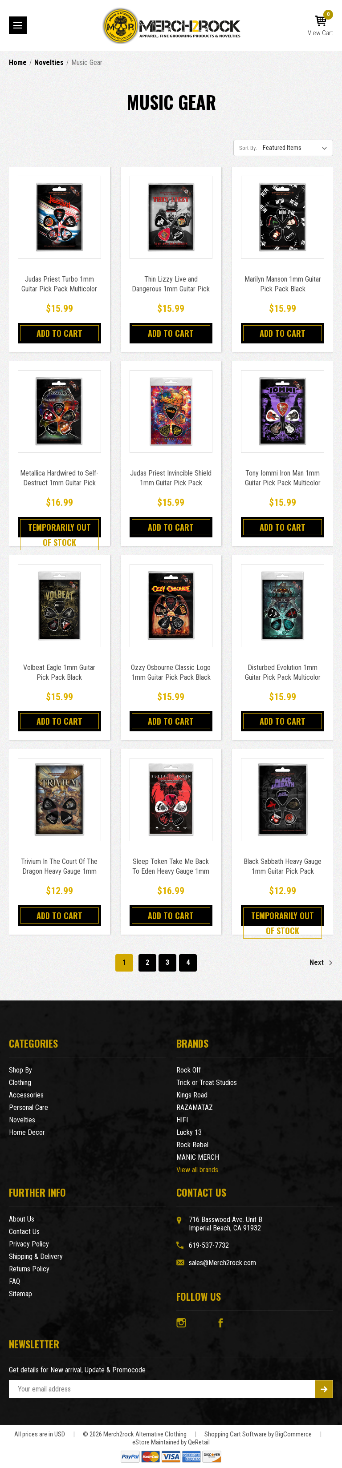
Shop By (20, 1070)
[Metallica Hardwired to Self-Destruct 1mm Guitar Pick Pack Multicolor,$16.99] (59, 411)
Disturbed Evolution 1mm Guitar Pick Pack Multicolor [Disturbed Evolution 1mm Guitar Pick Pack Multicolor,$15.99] (283, 672)
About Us (21, 1219)
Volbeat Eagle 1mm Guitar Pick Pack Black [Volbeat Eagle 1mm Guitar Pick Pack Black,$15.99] (59, 672)
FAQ (14, 1281)
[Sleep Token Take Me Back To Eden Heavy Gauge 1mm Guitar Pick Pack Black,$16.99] (171, 799)
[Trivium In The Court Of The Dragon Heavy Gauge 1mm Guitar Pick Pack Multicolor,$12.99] (59, 799)
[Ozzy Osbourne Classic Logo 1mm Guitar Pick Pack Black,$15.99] (171, 605)
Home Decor (27, 1132)
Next (321, 963)
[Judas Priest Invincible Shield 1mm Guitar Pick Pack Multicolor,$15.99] (171, 411)
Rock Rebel (192, 1145)
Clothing (20, 1082)
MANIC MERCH (197, 1157)
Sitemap (20, 1294)
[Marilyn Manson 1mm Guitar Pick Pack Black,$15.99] (282, 217)
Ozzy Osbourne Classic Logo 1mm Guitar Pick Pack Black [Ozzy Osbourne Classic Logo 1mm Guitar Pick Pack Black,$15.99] (171, 672)
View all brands (197, 1170)
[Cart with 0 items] (320, 26)
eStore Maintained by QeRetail (171, 1442)
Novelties (22, 1120)
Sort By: (248, 148)
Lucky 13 (189, 1132)
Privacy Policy (29, 1244)
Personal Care (28, 1107)
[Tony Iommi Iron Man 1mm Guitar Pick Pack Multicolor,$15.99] (282, 411)
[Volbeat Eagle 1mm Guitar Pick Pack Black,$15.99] (59, 605)
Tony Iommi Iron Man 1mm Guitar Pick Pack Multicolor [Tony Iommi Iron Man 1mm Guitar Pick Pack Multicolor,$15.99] (283, 478)
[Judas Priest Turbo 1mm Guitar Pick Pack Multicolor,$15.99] (59, 217)
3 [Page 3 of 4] (167, 962)
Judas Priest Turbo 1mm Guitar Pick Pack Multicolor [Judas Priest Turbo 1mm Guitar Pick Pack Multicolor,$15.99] (59, 284)
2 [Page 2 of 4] (147, 962)
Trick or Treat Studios (206, 1082)
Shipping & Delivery (36, 1256)
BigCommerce (293, 1434)
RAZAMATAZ (194, 1107)
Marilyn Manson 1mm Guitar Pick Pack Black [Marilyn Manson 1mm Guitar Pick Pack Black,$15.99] (282, 284)
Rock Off (188, 1070)
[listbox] (297, 147)
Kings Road (192, 1095)
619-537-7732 (209, 1245)
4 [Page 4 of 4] (188, 962)
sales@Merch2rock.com (222, 1262)
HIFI (182, 1120)
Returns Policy (29, 1269)
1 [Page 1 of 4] (124, 962)
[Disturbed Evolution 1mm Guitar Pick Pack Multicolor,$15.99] (282, 605)
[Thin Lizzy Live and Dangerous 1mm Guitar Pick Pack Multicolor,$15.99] (171, 217)
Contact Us (24, 1231)
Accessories (26, 1095)
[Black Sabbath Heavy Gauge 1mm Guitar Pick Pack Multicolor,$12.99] (282, 799)
